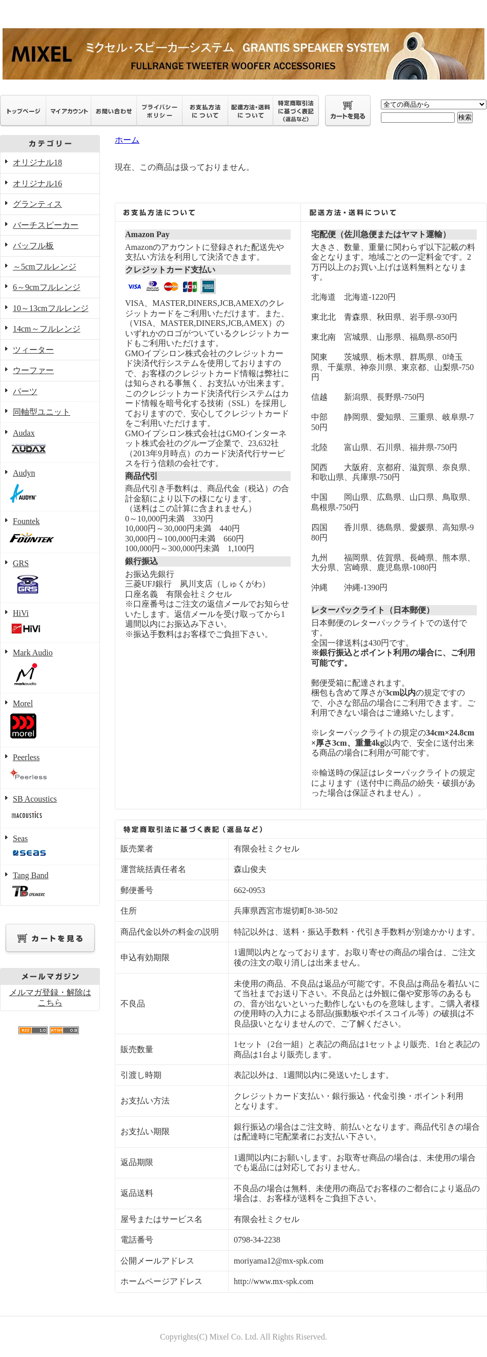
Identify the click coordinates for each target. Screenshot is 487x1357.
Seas (50, 847)
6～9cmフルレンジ (46, 287)
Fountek (50, 532)
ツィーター (33, 349)
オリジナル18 (37, 162)
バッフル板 (33, 245)
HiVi (50, 623)
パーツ (25, 391)
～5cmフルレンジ (44, 266)
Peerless (50, 768)
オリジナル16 (37, 183)
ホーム (127, 139)
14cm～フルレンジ (46, 328)
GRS (50, 578)
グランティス (37, 204)
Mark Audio (50, 668)
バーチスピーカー (45, 225)
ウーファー (33, 370)
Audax (50, 443)
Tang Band (50, 885)
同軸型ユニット (41, 412)
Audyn (50, 487)
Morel (50, 720)
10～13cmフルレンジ (51, 308)
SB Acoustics (50, 808)
